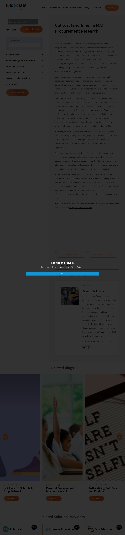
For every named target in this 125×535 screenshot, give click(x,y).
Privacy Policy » (77, 267)
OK (62, 273)
